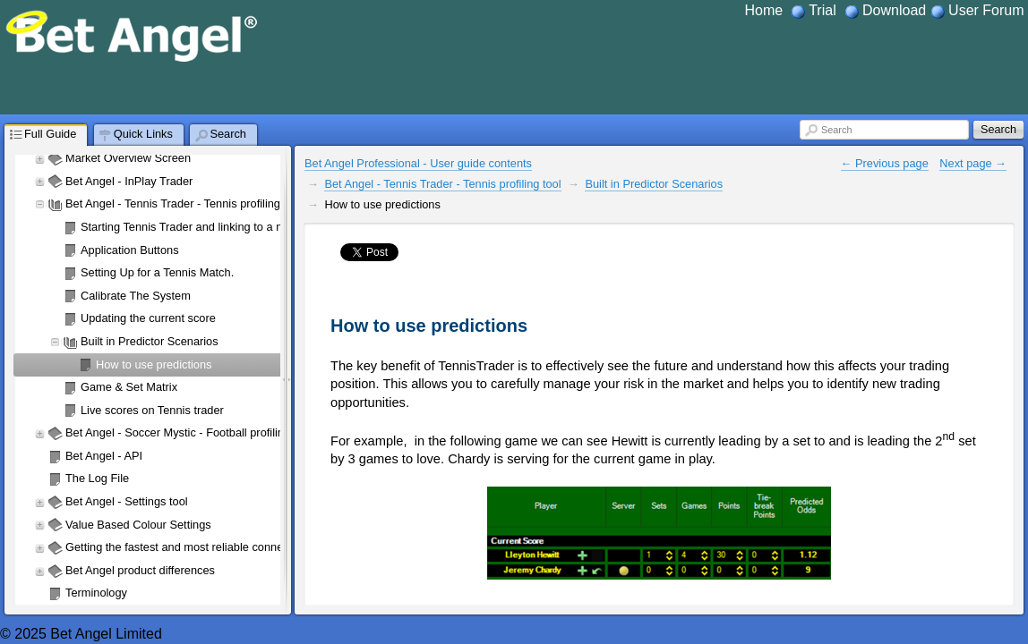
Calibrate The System (136, 295)
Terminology (96, 592)
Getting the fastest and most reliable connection (186, 547)
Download (894, 10)
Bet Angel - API (103, 455)
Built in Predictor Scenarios (149, 341)
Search (836, 129)
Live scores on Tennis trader (152, 410)
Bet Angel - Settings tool (126, 501)
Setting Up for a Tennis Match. (157, 272)
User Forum (986, 10)
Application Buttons (130, 250)
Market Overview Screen (128, 158)
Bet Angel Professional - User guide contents (418, 163)
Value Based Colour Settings (138, 524)
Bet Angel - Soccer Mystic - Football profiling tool (188, 432)
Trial (822, 10)
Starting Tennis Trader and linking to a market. (197, 226)
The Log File (97, 478)
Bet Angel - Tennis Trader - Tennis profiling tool (183, 203)
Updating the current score (148, 318)
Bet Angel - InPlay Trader (129, 181)
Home (764, 10)
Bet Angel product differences (140, 570)
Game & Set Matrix (129, 387)
